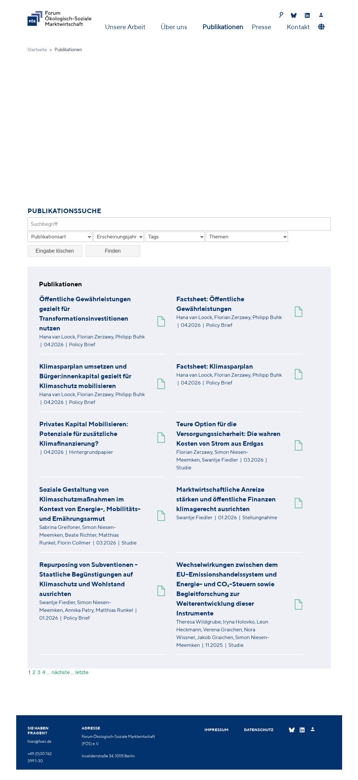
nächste (61, 672)
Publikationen (222, 26)
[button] (321, 26)
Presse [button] (262, 26)
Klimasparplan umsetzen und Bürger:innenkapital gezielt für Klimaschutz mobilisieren (85, 375)
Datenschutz (258, 730)
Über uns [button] (175, 26)
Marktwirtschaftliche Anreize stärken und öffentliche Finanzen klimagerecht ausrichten (226, 499)
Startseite (37, 49)
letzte (81, 672)
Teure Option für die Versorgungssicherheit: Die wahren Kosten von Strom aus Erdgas (228, 433)
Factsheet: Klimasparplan (214, 366)
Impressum (216, 730)
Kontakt (298, 26)
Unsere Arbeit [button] (126, 26)
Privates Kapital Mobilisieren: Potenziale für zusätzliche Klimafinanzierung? (83, 433)
